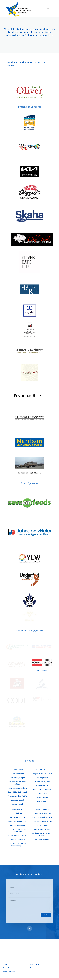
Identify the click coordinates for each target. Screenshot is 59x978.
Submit (46, 913)
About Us (6, 968)
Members (33, 968)
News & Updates (9, 971)
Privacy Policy (34, 964)
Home (5, 964)
